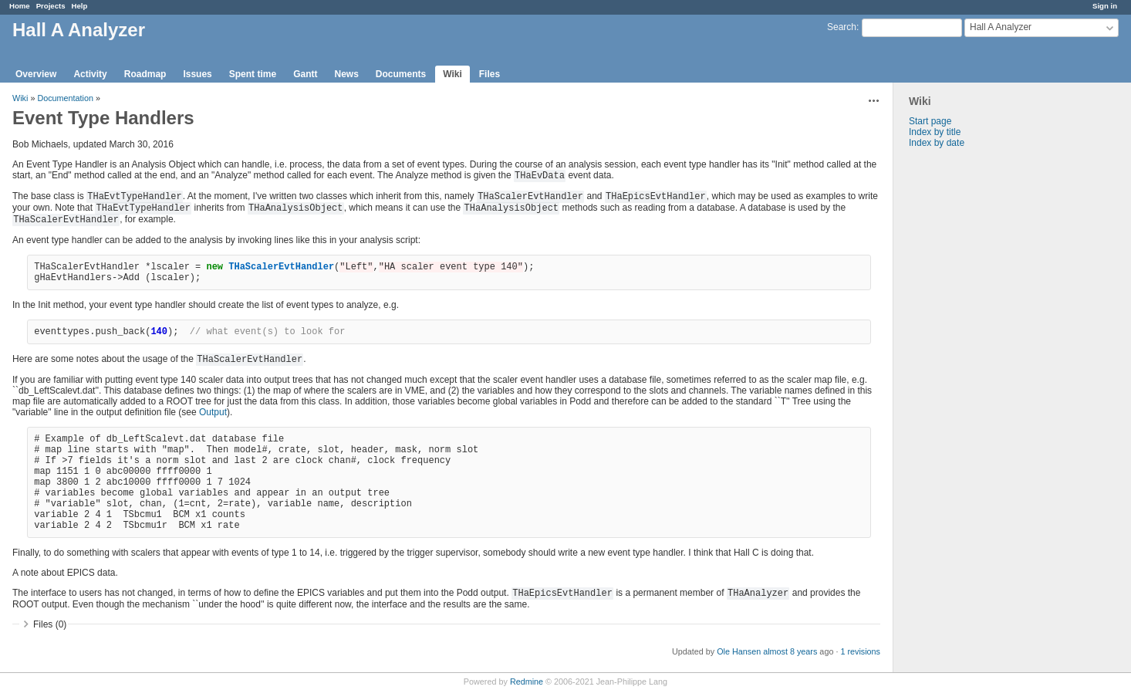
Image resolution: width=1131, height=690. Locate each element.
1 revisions (860, 651)
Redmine (526, 681)
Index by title (935, 132)
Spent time (252, 74)
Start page (930, 121)
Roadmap (145, 74)
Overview (35, 74)
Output (213, 412)
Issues (197, 74)
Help (80, 6)
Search (841, 27)
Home (19, 6)
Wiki (452, 74)
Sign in (1104, 6)
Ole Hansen (739, 651)
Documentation (65, 98)
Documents (401, 74)
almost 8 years (790, 651)
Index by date (936, 142)
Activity (89, 74)
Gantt (305, 74)
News (346, 74)
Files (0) (49, 624)
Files (489, 74)
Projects (51, 6)
